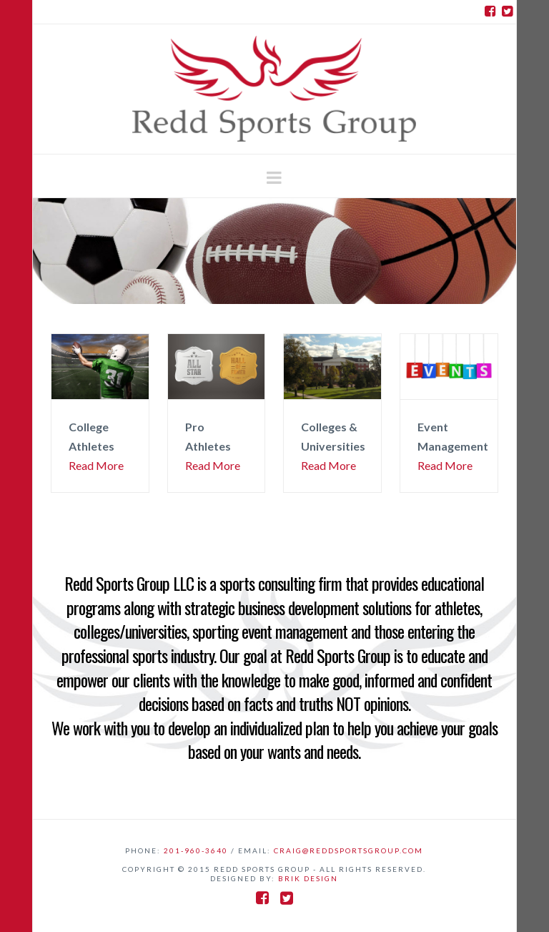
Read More (96, 465)
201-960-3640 (196, 850)
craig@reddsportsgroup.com (348, 850)
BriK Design (308, 878)
